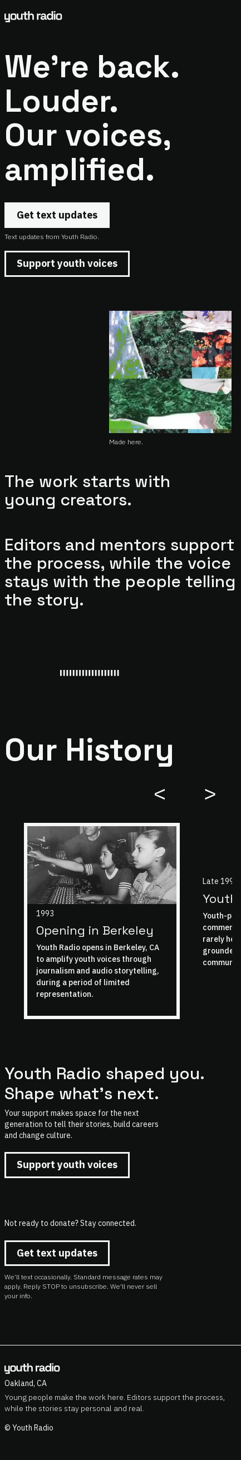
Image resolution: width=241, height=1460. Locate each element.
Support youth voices (67, 263)
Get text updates (57, 214)
